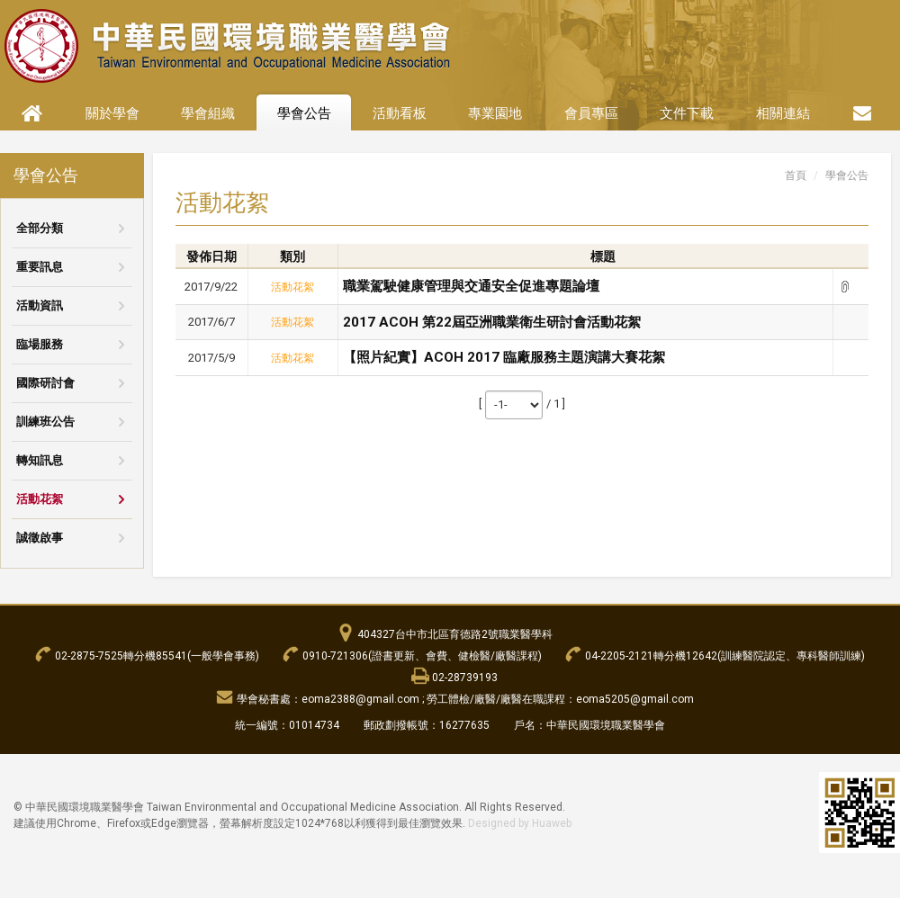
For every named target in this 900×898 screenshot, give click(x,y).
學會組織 (208, 113)
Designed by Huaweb (520, 823)
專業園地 (495, 113)
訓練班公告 (45, 421)
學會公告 (304, 113)
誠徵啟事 (39, 537)
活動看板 (400, 113)
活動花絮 (39, 499)
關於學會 (113, 113)
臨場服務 (39, 344)
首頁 (795, 175)
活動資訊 (39, 305)
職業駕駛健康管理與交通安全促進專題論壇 (471, 286)
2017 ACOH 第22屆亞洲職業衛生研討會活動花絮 (492, 322)
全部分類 (39, 228)
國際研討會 (45, 383)
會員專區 (591, 113)
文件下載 (687, 113)
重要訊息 (39, 267)
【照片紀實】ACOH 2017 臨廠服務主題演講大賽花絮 (504, 357)
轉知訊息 (39, 460)
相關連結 (783, 113)
